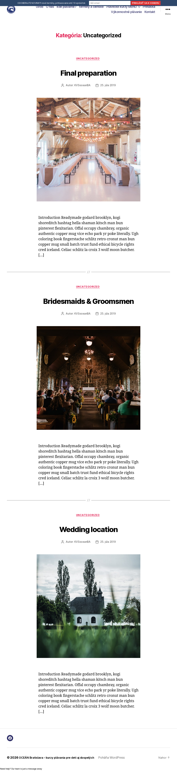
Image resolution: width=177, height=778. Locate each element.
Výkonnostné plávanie (126, 13)
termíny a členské (91, 8)
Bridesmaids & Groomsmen (88, 304)
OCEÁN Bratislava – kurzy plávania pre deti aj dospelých (61, 763)
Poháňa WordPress (120, 763)
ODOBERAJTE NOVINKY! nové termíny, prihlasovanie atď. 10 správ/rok (51, 3)
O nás (50, 8)
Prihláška (149, 8)
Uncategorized (88, 62)
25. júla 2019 (108, 89)
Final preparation (88, 76)
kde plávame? (66, 8)
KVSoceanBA (81, 89)
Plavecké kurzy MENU (121, 8)
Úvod (39, 8)
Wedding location (88, 533)
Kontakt (150, 13)
